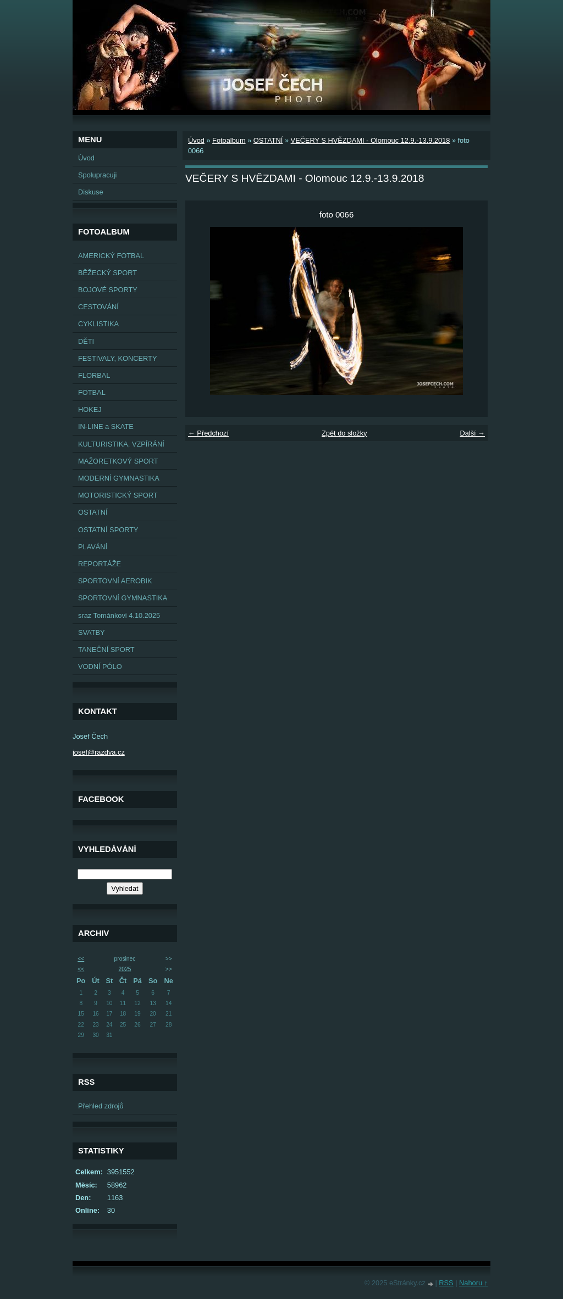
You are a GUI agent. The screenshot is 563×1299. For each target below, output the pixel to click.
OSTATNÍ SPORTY (108, 530)
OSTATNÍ (93, 512)
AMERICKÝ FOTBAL (111, 256)
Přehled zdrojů (101, 1106)
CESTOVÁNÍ (98, 307)
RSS (446, 1283)
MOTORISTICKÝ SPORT (118, 495)
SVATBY (91, 632)
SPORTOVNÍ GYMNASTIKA (122, 598)
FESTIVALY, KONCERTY (117, 358)
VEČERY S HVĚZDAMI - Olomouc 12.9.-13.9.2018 (370, 140)
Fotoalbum (228, 140)
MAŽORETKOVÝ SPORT (118, 461)
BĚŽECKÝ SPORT (107, 273)
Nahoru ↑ (473, 1283)
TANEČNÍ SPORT (106, 649)
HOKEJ (90, 409)
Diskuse (90, 192)
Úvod (86, 158)
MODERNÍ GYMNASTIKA (118, 478)
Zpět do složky (344, 433)
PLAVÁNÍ (92, 547)
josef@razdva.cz (99, 752)
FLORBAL (94, 375)
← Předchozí (208, 433)
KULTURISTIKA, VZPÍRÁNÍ (121, 444)
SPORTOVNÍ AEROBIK (115, 581)
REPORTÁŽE (99, 564)
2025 (125, 969)
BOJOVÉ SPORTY (107, 290)
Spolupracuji (97, 175)
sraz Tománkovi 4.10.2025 (119, 615)
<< (81, 959)
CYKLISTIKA (98, 324)
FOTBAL (92, 392)
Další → (472, 433)
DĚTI (86, 341)
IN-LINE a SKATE (106, 426)
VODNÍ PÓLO (100, 666)
